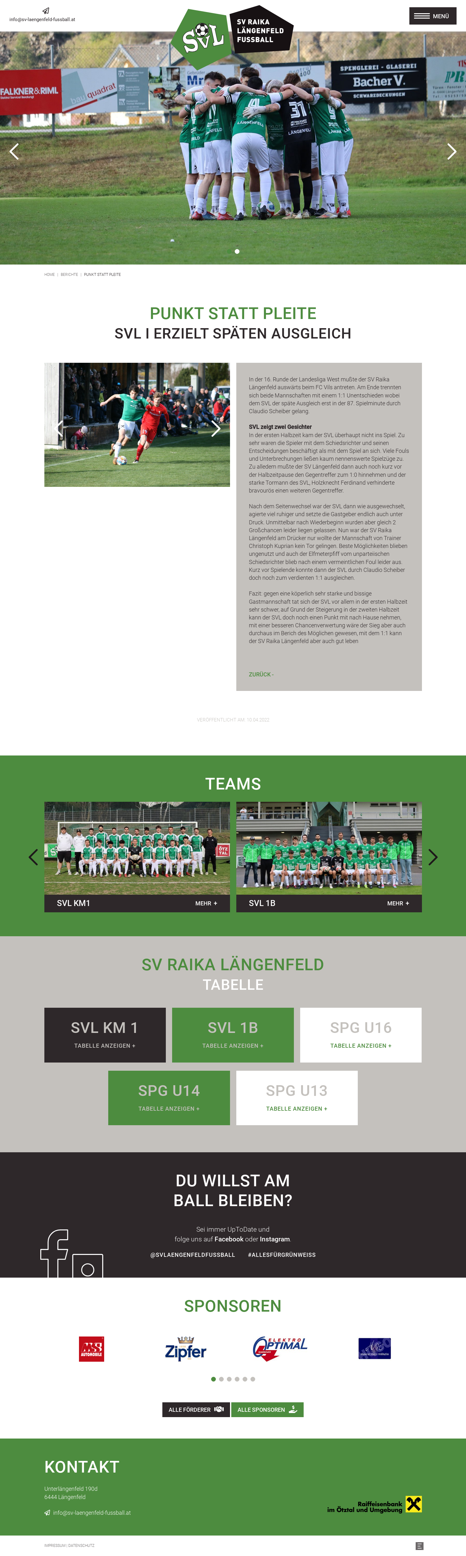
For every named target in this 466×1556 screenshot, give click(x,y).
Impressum (54, 1545)
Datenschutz (81, 1545)
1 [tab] (229, 251)
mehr (203, 903)
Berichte (69, 274)
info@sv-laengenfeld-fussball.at (42, 19)
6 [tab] (252, 1379)
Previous (14, 151)
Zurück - (261, 674)
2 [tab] (237, 251)
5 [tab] (245, 1379)
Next (452, 151)
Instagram (275, 1239)
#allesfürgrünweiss (282, 1254)
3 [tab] (229, 1379)
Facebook (229, 1239)
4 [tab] (237, 1379)
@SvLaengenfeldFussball (192, 1254)
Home (49, 274)
